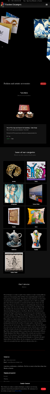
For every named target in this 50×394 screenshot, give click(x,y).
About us (24, 287)
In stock (6, 376)
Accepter (43, 389)
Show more (43, 83)
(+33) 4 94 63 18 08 (16, 1)
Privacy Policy (18, 391)
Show (12, 138)
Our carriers (7, 381)
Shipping (6, 378)
